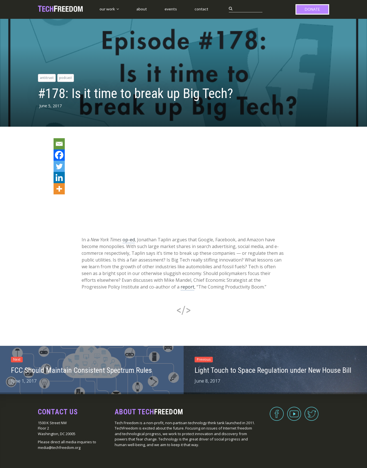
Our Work (107, 8)
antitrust (47, 77)
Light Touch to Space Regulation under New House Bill (273, 370)
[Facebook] (59, 155)
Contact (201, 8)
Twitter (311, 410)
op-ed (129, 240)
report (187, 287)
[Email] (59, 143)
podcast (65, 77)
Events (171, 8)
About (142, 8)
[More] (59, 188)
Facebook (277, 410)
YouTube (294, 410)
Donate (312, 9)
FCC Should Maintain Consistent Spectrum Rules (81, 370)
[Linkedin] (59, 177)
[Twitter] (59, 166)
